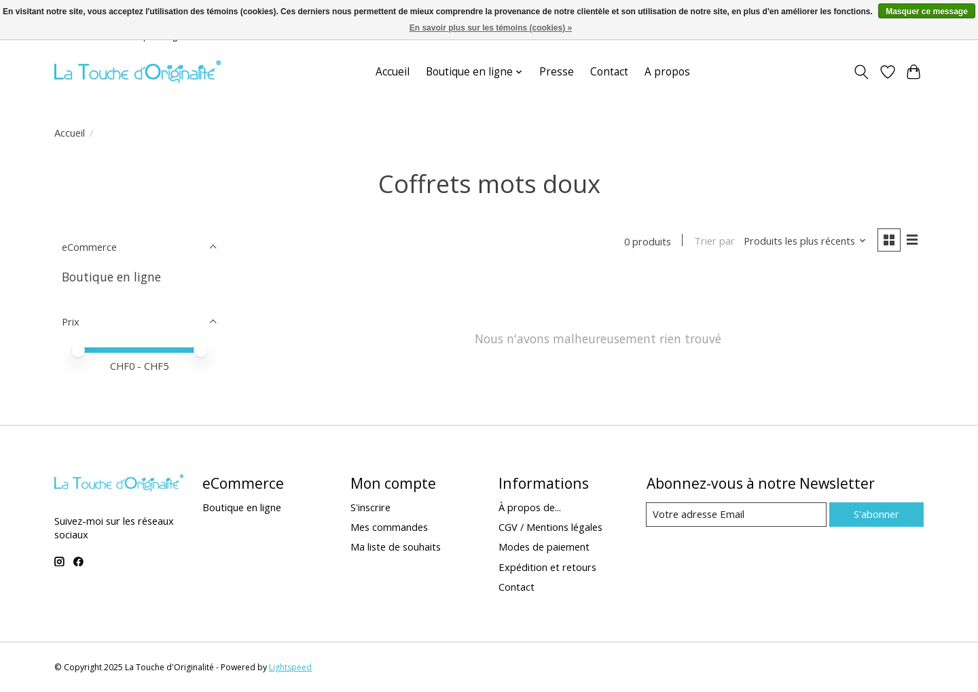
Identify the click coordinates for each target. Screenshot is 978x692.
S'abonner (876, 514)
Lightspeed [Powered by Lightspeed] (290, 667)
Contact (609, 72)
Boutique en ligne (111, 277)
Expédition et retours (547, 567)
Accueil (393, 72)
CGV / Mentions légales (550, 527)
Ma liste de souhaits (395, 547)
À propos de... (530, 508)
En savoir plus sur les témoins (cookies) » (491, 28)
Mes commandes (389, 527)
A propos (667, 72)
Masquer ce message (927, 11)
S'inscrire (370, 508)
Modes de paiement (544, 547)
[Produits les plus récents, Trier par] (804, 241)
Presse (556, 72)
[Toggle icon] (861, 72)
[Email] (736, 515)
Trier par (713, 241)
